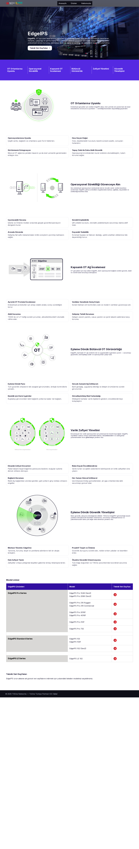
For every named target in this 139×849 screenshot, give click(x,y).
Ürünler (42, 3)
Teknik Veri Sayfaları (39, 48)
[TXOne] (13, 3)
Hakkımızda (54, 3)
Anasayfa (31, 3)
